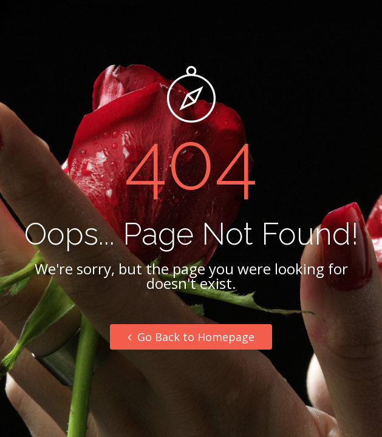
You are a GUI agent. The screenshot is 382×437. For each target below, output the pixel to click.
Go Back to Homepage (191, 337)
